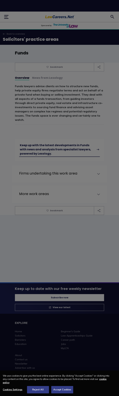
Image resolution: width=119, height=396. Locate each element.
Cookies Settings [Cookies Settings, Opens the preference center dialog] (12, 391)
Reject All (38, 391)
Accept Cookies (62, 391)
